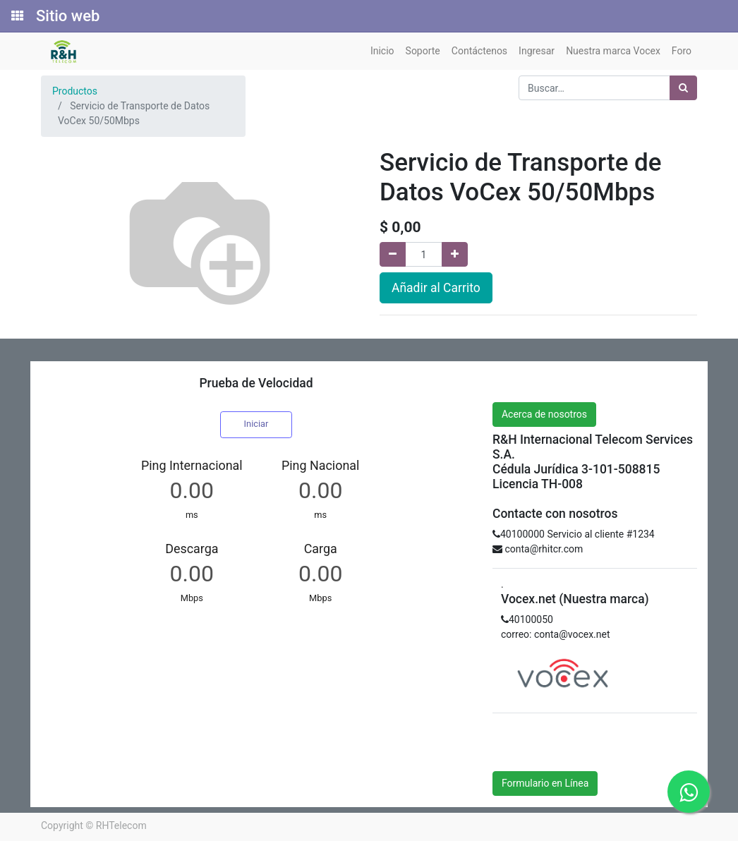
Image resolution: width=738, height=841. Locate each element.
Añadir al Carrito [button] (436, 288)
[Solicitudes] (16, 16)
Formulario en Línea (545, 783)
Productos (74, 91)
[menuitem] (382, 51)
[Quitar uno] (393, 254)
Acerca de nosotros (544, 414)
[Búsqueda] (683, 87)
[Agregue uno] (455, 254)
